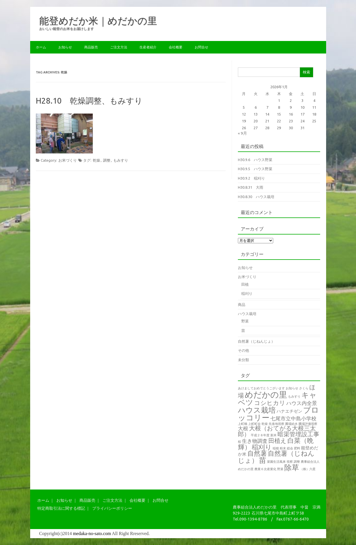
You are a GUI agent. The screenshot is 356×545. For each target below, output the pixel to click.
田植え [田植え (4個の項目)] (277, 440)
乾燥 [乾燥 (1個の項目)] (265, 423)
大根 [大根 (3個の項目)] (243, 428)
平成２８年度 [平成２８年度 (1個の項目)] (260, 435)
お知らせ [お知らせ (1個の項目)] (292, 388)
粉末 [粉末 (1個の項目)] (283, 448)
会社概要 (175, 47)
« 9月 (242, 133)
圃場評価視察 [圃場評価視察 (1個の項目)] (308, 423)
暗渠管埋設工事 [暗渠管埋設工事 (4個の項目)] (298, 434)
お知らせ (65, 47)
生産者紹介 (148, 47)
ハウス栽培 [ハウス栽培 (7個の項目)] (257, 410)
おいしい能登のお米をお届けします (66, 28)
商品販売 (91, 47)
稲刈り (246, 293)
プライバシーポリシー (112, 508)
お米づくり (67, 160)
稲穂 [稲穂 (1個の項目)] (276, 448)
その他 (243, 350)
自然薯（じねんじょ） (256, 341)
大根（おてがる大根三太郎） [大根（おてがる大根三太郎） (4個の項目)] (277, 431)
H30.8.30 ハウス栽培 (256, 197)
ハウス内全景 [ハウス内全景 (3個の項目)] (301, 403)
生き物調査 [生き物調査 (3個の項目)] (254, 441)
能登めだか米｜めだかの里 (98, 20)
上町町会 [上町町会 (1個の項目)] (254, 423)
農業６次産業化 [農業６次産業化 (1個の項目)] (265, 469)
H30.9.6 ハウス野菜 (255, 160)
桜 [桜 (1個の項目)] (239, 441)
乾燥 (96, 160)
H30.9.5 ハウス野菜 (255, 169)
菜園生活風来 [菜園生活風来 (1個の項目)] (276, 461)
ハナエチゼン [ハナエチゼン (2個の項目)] (289, 411)
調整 (106, 160)
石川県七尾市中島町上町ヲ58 (278, 513)
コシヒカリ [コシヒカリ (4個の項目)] (269, 403)
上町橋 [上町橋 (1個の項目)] (242, 423)
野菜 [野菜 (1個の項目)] (280, 469)
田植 (245, 284)
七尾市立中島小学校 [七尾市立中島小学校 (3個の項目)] (293, 418)
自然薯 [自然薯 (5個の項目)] (257, 453)
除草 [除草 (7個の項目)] (291, 467)
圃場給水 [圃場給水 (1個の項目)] (291, 423)
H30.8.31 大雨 (250, 187)
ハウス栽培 (247, 314)
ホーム (41, 47)
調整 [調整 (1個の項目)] (297, 461)
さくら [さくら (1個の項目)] (303, 388)
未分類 (243, 360)
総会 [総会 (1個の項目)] (290, 448)
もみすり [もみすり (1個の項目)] (294, 396)
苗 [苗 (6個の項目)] (262, 460)
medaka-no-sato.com (92, 533)
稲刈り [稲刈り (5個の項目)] (262, 447)
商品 (241, 305)
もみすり (120, 160)
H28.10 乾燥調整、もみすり (89, 100)
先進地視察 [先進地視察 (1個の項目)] (276, 423)
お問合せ (201, 47)
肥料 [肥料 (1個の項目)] (297, 448)
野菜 (245, 321)
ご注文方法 (118, 47)
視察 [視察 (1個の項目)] (290, 461)
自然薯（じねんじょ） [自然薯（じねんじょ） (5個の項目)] (276, 457)
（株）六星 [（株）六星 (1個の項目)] (308, 469)
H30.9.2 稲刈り (251, 178)
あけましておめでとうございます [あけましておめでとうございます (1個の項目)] (261, 388)
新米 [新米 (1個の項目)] (273, 435)
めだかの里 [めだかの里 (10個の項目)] (266, 394)
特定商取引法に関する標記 (61, 508)
